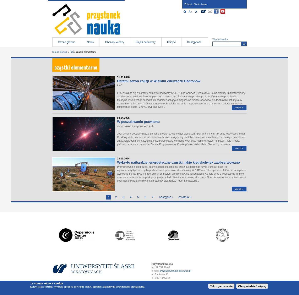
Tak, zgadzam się (221, 286)
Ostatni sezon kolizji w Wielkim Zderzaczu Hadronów (158, 81)
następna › (166, 197)
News (90, 42)
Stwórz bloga (200, 4)
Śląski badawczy (146, 42)
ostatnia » (184, 197)
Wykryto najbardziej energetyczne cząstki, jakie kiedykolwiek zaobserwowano (178, 162)
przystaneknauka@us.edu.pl (175, 270)
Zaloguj (188, 4)
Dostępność (194, 42)
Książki (171, 42)
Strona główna (66, 42)
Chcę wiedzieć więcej (252, 286)
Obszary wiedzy (114, 42)
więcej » (239, 107)
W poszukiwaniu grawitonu (138, 122)
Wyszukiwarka (220, 39)
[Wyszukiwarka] (244, 44)
